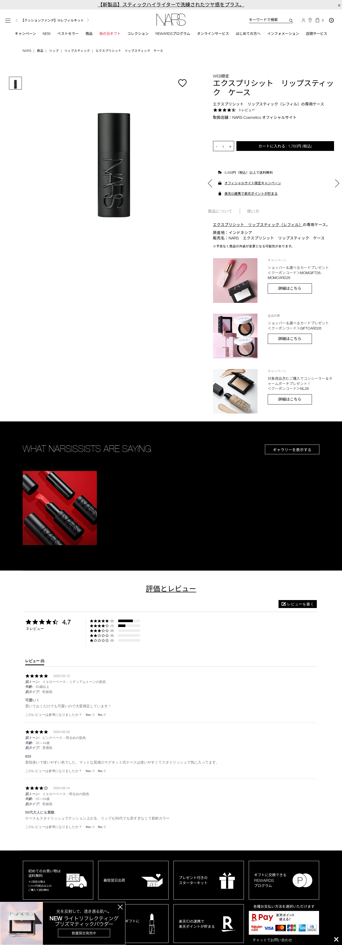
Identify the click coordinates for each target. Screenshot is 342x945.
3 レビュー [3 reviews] (247, 116)
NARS (27, 57)
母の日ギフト (105, 37)
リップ (54, 57)
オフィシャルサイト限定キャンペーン (253, 189)
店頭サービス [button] (320, 37)
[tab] (34, 668)
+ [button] (230, 152)
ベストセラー (62, 37)
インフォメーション (286, 37)
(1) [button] (112, 632)
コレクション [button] (134, 37)
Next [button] (88, 20)
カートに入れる (285, 152)
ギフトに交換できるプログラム (270, 886)
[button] (60, 514)
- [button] (216, 152)
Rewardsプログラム (171, 37)
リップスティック (77, 57)
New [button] (42, 34)
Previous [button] (16, 20)
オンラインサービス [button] (213, 37)
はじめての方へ (249, 37)
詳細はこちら (289, 294)
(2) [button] (112, 627)
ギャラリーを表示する (292, 456)
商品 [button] (84, 37)
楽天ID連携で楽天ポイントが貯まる (251, 200)
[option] (67, 20)
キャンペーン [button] (18, 37)
